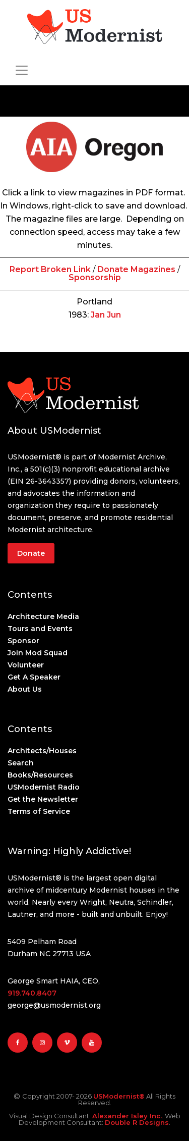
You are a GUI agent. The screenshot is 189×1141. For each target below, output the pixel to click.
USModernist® (119, 1096)
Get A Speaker (34, 677)
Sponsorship (95, 277)
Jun (114, 315)
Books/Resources (40, 775)
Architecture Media (43, 616)
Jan (98, 315)
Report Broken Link (50, 269)
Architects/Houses (42, 750)
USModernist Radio (44, 787)
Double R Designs (137, 1122)
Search (21, 762)
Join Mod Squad (38, 652)
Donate (31, 553)
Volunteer (26, 664)
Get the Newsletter (43, 799)
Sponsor (23, 640)
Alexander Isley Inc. (127, 1116)
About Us (25, 689)
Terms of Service (39, 811)
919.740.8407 (32, 993)
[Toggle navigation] (22, 70)
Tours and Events (40, 628)
